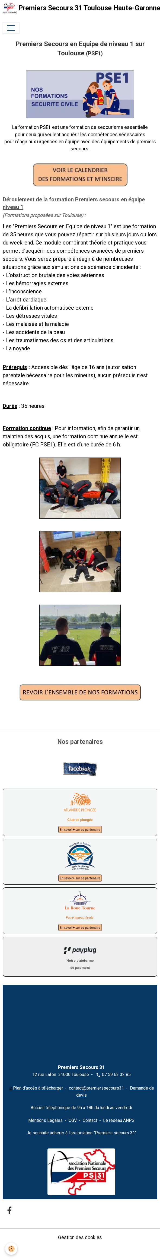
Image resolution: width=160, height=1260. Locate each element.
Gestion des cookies (80, 1237)
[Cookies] (11, 1249)
